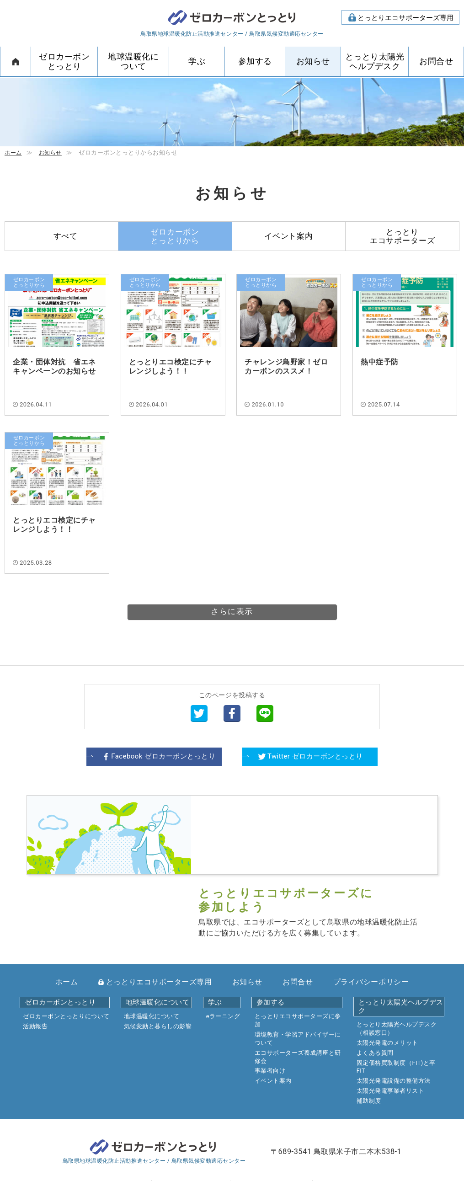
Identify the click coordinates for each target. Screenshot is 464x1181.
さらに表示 (232, 612)
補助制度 (369, 1036)
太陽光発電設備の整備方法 (394, 1017)
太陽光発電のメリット (387, 978)
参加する (255, 61)
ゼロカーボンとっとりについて (66, 952)
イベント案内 (289, 235)
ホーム (15, 61)
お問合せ (436, 61)
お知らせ (313, 61)
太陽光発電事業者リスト (391, 1027)
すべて (65, 235)
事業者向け (270, 1007)
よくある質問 (375, 988)
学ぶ (196, 61)
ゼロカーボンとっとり (232, 19)
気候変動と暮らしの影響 (158, 962)
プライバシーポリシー (371, 918)
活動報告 (35, 962)
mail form (197, 1124)
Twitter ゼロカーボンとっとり (315, 757)
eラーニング (223, 952)
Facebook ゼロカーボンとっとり (162, 757)
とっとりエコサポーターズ (402, 236)
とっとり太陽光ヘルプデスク (375, 61)
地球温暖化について (133, 61)
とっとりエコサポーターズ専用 (405, 18)
